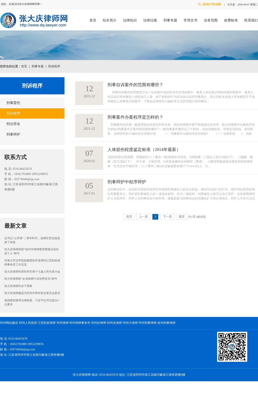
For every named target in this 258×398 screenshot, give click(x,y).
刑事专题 (170, 20)
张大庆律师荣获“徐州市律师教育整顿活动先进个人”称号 (31, 251)
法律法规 (150, 20)
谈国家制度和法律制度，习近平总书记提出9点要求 (31, 302)
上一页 (143, 216)
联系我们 (251, 20)
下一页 (167, 216)
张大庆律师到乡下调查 (18, 286)
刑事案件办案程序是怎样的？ (135, 117)
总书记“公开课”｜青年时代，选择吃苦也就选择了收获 (32, 240)
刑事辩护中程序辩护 (127, 181)
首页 (92, 20)
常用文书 (190, 20)
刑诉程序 (54, 66)
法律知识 (130, 20)
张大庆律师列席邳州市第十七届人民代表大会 (32, 271)
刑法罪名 (13, 124)
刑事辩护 (13, 134)
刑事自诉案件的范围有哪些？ (135, 84)
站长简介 (110, 20)
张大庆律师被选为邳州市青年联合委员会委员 (32, 293)
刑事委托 (13, 103)
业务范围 (211, 20)
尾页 (182, 216)
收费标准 (231, 20)
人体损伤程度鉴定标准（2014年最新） (144, 149)
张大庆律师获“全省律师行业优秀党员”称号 (30, 278)
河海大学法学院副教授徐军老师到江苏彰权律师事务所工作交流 (32, 262)
